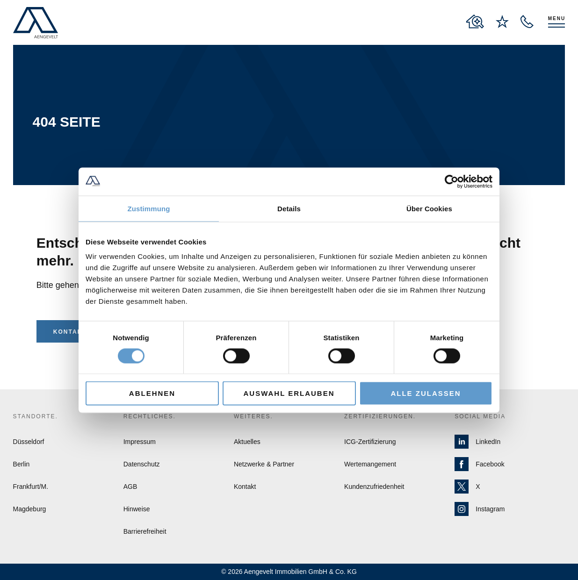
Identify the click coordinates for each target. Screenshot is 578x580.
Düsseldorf (28, 441)
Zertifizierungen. (380, 416)
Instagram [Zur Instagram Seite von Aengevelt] (480, 509)
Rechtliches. (149, 416)
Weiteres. (253, 416)
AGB (130, 486)
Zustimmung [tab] (149, 208)
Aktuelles (247, 441)
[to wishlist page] (502, 21)
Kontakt (70, 332)
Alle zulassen (425, 393)
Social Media (480, 416)
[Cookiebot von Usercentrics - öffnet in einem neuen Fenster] (451, 181)
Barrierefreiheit (144, 531)
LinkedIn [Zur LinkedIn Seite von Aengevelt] (477, 442)
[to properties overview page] (475, 21)
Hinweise (136, 509)
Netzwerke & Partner (264, 464)
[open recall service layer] (527, 21)
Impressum (139, 441)
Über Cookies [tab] (429, 208)
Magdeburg (29, 509)
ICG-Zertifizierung (370, 441)
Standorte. (35, 416)
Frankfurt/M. (30, 486)
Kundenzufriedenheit (374, 486)
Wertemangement (370, 464)
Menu (556, 18)
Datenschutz (141, 464)
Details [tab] (289, 208)
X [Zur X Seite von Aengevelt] (467, 487)
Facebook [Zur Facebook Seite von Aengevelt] (479, 464)
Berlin (21, 464)
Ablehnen (152, 393)
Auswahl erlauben (288, 393)
